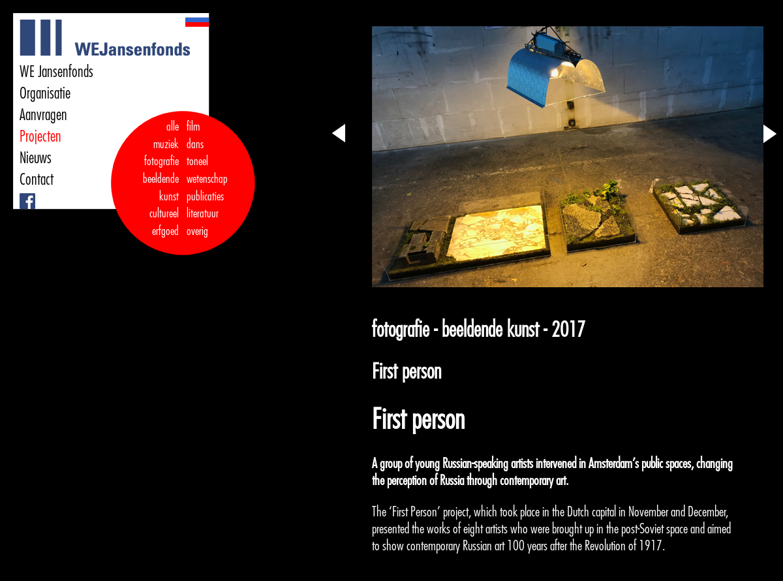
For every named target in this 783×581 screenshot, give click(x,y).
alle (172, 127)
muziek (166, 144)
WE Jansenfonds (56, 72)
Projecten (40, 136)
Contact (37, 179)
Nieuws (36, 158)
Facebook (21, 193)
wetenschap (207, 179)
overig (197, 231)
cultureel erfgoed (164, 222)
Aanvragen (43, 115)
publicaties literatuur (205, 205)
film (193, 127)
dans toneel (198, 153)
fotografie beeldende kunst (161, 178)
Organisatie (45, 93)
